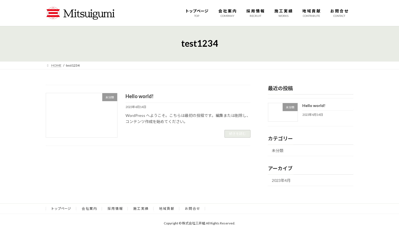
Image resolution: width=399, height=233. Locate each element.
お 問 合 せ (192, 208)
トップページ (61, 208)
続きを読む (237, 134)
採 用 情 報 (115, 208)
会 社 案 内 (89, 208)
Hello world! (140, 96)
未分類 (277, 150)
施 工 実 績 (140, 208)
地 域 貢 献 (166, 208)
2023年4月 (281, 180)
